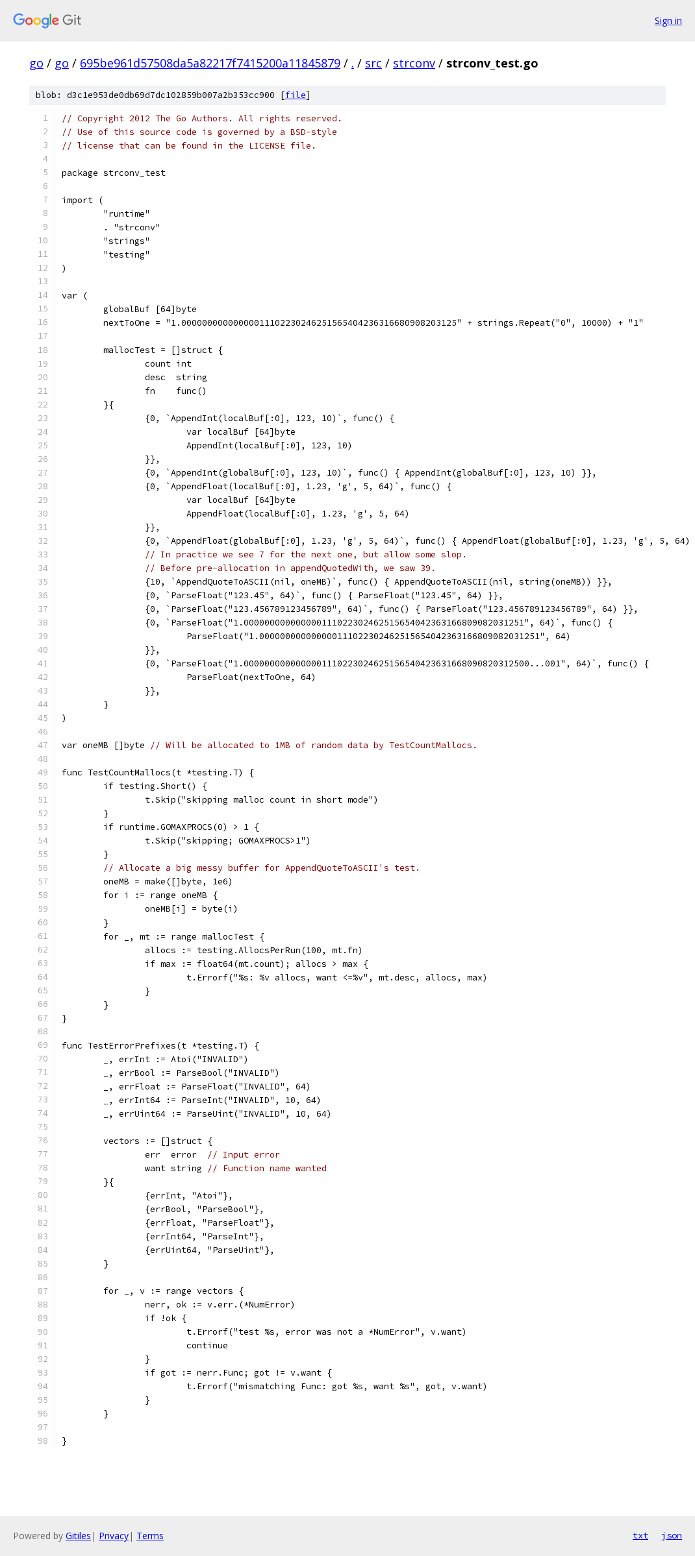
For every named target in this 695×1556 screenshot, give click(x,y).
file (295, 95)
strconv (414, 63)
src (373, 63)
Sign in (668, 20)
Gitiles (78, 1535)
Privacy (114, 1535)
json (671, 1535)
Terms (150, 1535)
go (36, 63)
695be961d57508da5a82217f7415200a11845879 (210, 63)
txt (640, 1535)
